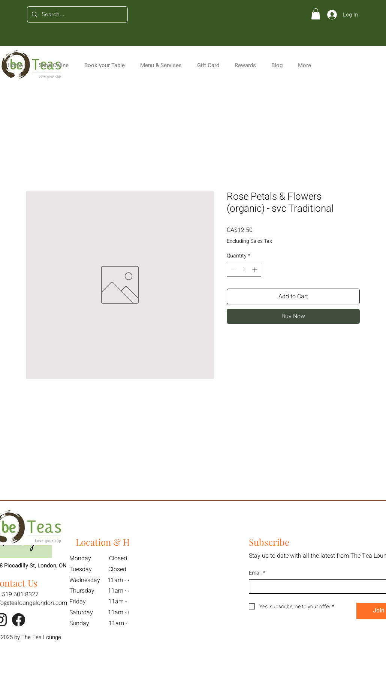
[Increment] (255, 269)
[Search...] (77, 14)
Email (257, 573)
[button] (315, 14)
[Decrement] (232, 269)
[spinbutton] (244, 269)
